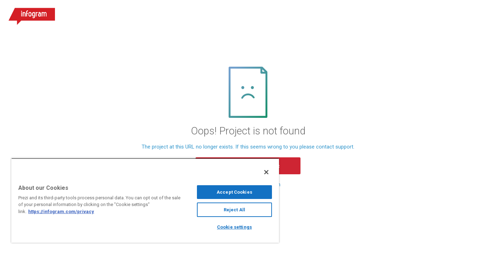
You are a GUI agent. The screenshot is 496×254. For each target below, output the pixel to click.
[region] (145, 200)
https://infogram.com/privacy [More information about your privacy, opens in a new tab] (61, 211)
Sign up (465, 14)
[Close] (266, 172)
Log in (427, 14)
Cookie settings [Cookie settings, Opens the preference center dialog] (234, 227)
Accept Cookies (234, 192)
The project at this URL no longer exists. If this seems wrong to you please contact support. (248, 147)
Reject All (234, 209)
